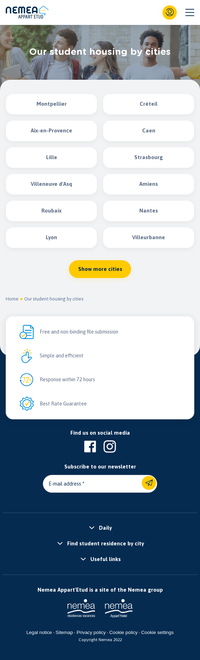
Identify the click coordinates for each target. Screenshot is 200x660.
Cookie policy (123, 632)
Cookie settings (157, 632)
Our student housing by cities (53, 299)
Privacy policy (90, 632)
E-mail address (65, 484)
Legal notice (39, 632)
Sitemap (64, 632)
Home (12, 299)
